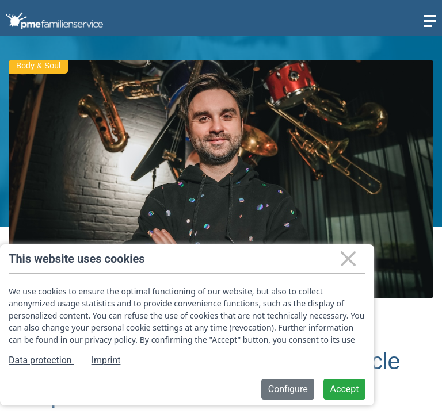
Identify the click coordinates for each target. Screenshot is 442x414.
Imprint (106, 360)
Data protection (41, 360)
